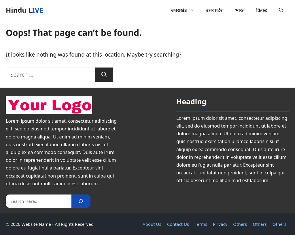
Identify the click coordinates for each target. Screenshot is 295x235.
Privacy (220, 224)
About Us (152, 224)
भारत (240, 10)
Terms (201, 224)
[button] (281, 10)
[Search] (104, 75)
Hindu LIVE (24, 10)
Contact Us (178, 224)
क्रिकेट (261, 10)
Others (240, 224)
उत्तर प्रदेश (215, 10)
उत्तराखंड (185, 10)
